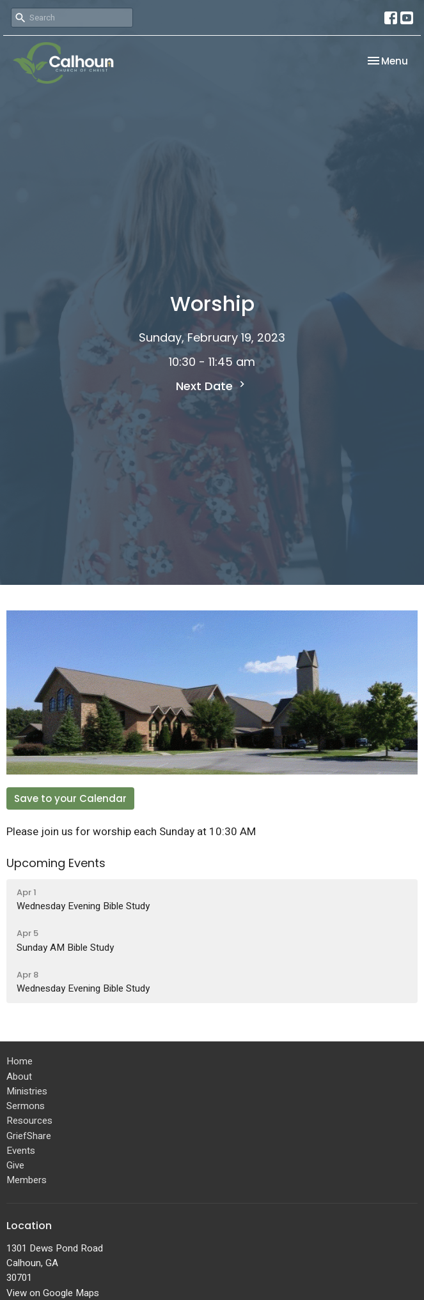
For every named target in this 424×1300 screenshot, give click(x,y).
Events (20, 1151)
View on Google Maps (52, 1293)
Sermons (25, 1106)
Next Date (212, 386)
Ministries (26, 1091)
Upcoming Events (56, 863)
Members (26, 1180)
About (19, 1076)
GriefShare (28, 1136)
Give (15, 1165)
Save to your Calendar (70, 798)
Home (19, 1061)
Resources (29, 1121)
